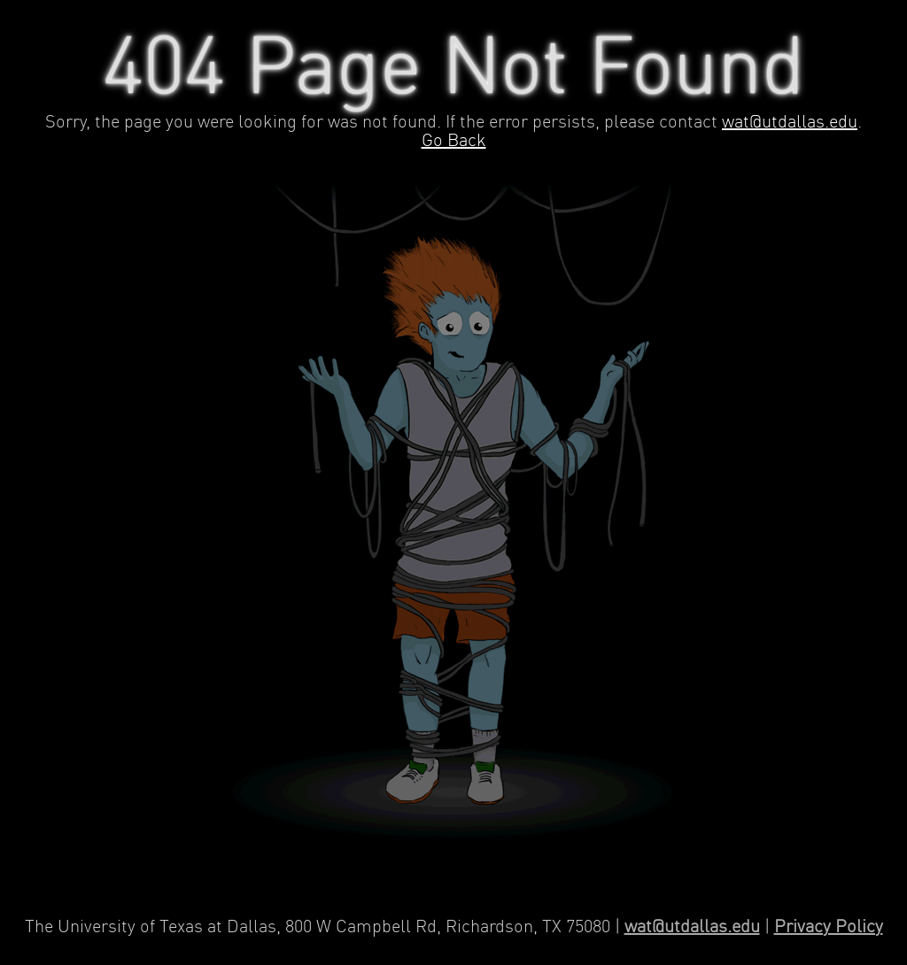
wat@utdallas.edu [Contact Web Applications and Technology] (692, 927)
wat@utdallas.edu (789, 122)
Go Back (454, 141)
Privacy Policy (828, 927)
